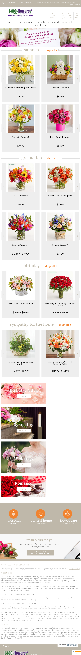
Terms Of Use (51, 653)
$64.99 (60, 96)
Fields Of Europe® (21, 137)
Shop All (49, 50)
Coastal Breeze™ (60, 245)
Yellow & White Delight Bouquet (20, 88)
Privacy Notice (63, 653)
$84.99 (20, 96)
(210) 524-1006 (10, 2)
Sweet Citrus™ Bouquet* (60, 196)
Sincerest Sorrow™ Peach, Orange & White (60, 363)
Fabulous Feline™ (60, 88)
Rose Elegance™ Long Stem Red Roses (60, 304)
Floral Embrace (21, 196)
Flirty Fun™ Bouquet (60, 137)
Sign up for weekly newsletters (40, 494)
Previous (3, 78)
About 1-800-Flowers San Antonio (15, 506)
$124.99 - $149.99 (21, 253)
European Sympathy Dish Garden (21, 363)
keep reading (74, 510)
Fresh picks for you (40, 484)
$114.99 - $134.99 (60, 370)
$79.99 (20, 204)
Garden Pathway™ (21, 245)
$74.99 (20, 145)
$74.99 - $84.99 (21, 312)
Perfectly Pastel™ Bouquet (21, 303)
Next (78, 78)
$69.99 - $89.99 (60, 312)
